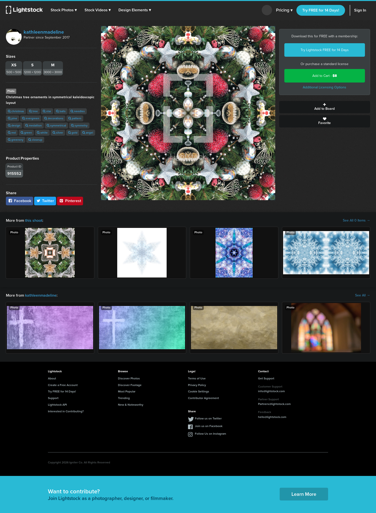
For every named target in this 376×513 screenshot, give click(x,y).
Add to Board (324, 107)
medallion (33, 125)
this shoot (33, 220)
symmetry (79, 125)
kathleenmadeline (44, 32)
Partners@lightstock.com (274, 404)
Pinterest (70, 201)
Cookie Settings (198, 391)
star (47, 111)
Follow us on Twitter (208, 418)
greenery (15, 140)
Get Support (266, 378)
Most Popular (126, 391)
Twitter (45, 201)
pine (12, 118)
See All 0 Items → (356, 220)
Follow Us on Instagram (210, 433)
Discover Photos (129, 378)
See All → (362, 295)
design (14, 125)
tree (33, 111)
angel (87, 132)
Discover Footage (130, 385)
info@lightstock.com (271, 391)
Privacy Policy (197, 385)
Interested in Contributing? (66, 411)
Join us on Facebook (208, 426)
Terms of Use (197, 378)
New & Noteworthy (130, 404)
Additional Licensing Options (324, 87)
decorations (53, 118)
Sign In (360, 10)
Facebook (19, 201)
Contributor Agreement (203, 398)
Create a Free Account (63, 385)
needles (78, 111)
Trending (124, 398)
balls (61, 111)
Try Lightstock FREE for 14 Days (325, 50)
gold (72, 132)
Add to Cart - (324, 75)
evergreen (30, 118)
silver (58, 132)
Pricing (284, 10)
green (26, 132)
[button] (64, 10)
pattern (74, 118)
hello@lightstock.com (272, 417)
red (12, 132)
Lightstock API (57, 404)
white (42, 132)
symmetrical (56, 125)
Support (53, 398)
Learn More (303, 494)
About (52, 378)
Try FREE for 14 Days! (320, 10)
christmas (16, 111)
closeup (35, 140)
